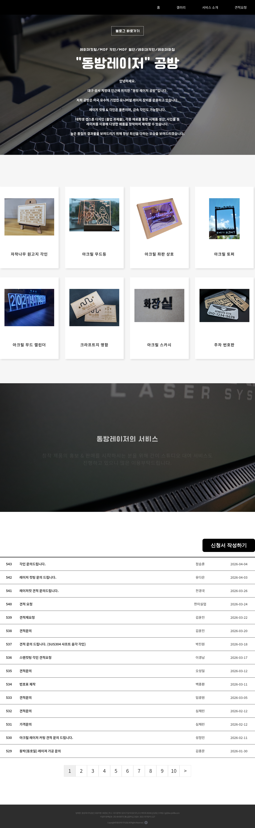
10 (173, 770)
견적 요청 (25, 604)
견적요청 (241, 7)
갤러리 (181, 7)
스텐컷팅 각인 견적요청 (35, 657)
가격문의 (25, 724)
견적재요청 (27, 617)
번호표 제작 (27, 684)
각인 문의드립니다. (32, 564)
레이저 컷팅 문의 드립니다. (37, 577)
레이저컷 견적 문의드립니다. (39, 590)
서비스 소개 (210, 7)
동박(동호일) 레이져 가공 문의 (40, 751)
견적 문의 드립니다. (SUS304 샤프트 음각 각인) (52, 644)
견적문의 (25, 630)
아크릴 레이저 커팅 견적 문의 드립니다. (46, 737)
